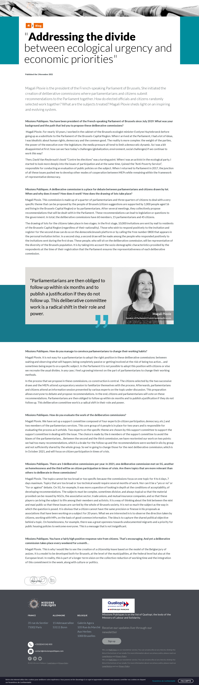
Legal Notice (51, 661)
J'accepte (186, 681)
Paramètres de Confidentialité (163, 681)
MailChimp (113, 648)
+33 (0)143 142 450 (43, 642)
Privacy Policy (63, 661)
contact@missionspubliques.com (49, 649)
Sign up (111, 639)
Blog (38, 25)
